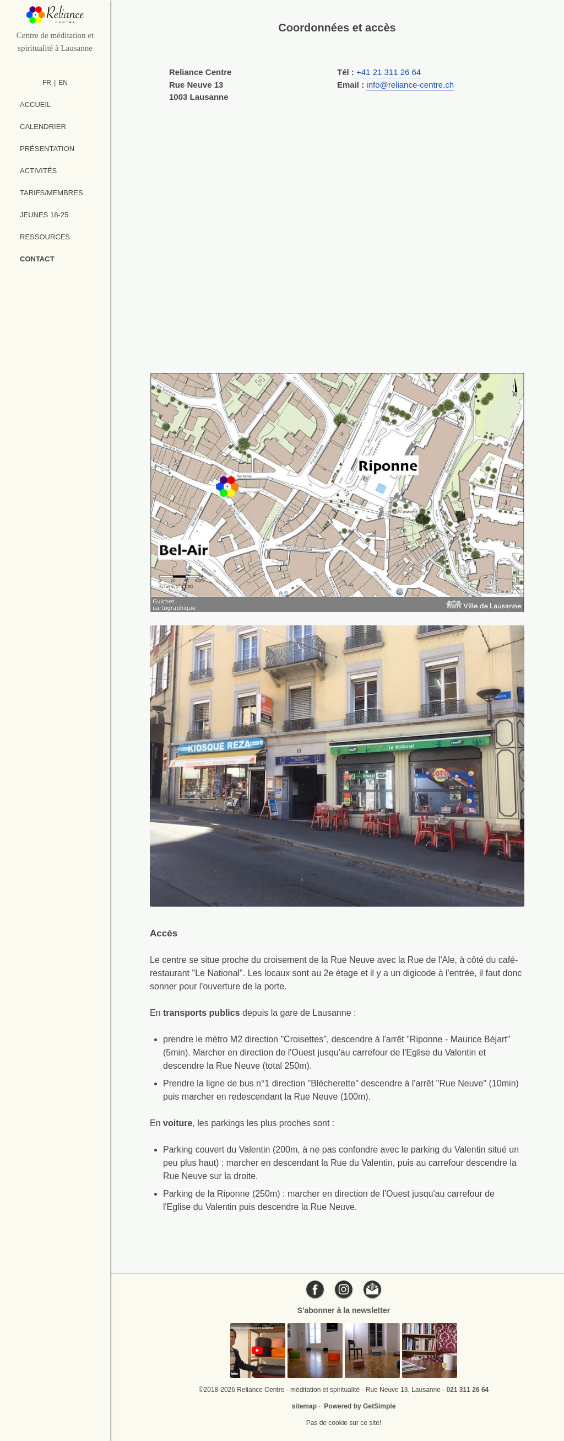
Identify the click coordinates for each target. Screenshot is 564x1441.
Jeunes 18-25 (44, 215)
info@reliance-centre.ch (410, 84)
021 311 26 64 (468, 1390)
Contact (37, 259)
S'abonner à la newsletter (343, 1310)
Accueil (35, 104)
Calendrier (43, 126)
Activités (38, 171)
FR (46, 83)
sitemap (304, 1406)
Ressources (45, 237)
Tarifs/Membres (51, 193)
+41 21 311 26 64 (388, 72)
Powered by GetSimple (359, 1406)
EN (63, 83)
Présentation (47, 148)
